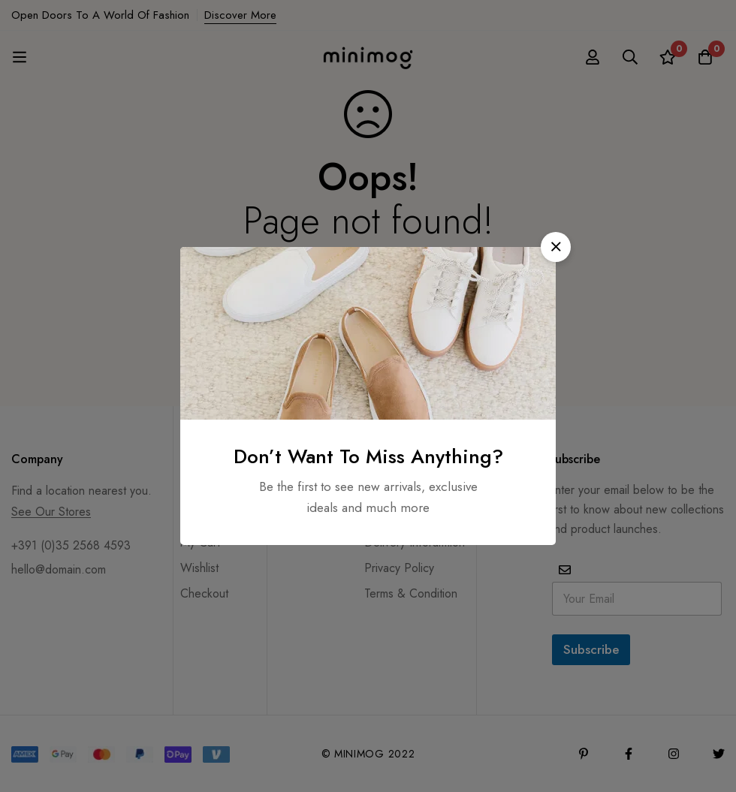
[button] (556, 247)
